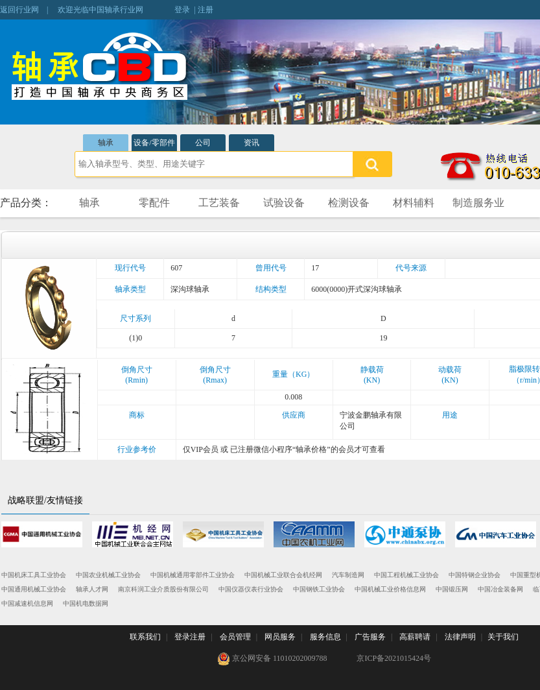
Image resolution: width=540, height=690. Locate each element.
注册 (205, 9)
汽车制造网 (348, 574)
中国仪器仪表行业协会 (250, 589)
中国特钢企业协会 (474, 574)
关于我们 (503, 636)
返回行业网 (19, 9)
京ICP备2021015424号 (394, 658)
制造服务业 (478, 202)
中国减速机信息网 (27, 603)
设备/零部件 (154, 142)
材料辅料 (413, 202)
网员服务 (280, 636)
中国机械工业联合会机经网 (283, 574)
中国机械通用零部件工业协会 (192, 574)
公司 (203, 142)
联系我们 (145, 636)
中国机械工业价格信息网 (390, 589)
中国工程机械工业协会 (406, 574)
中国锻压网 (452, 589)
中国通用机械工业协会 (33, 589)
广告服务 (370, 636)
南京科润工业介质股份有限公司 (163, 589)
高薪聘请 (414, 636)
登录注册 (189, 636)
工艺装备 (219, 202)
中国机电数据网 (85, 603)
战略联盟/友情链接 (45, 500)
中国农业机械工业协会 (108, 574)
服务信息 (325, 636)
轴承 (105, 142)
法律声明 (460, 636)
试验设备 (284, 202)
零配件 (154, 202)
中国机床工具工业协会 (33, 574)
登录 (182, 9)
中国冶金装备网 (500, 589)
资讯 (251, 142)
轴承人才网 (92, 589)
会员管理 (235, 636)
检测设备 (349, 202)
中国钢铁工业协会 (319, 589)
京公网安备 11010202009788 (272, 658)
